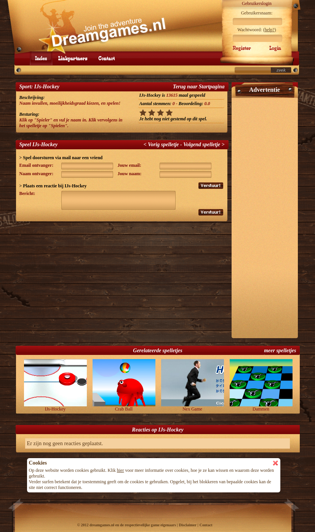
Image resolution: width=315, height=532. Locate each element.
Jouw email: (129, 165)
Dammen (261, 385)
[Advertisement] (264, 215)
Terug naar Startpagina (199, 86)
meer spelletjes (280, 350)
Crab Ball (124, 385)
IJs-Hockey (55, 385)
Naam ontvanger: (36, 173)
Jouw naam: (130, 173)
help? (270, 29)
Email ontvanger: (36, 165)
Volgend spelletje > (203, 144)
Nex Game (192, 385)
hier (120, 470)
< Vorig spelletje (161, 144)
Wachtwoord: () (256, 29)
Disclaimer (187, 525)
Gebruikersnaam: (257, 13)
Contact (206, 525)
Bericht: (27, 193)
